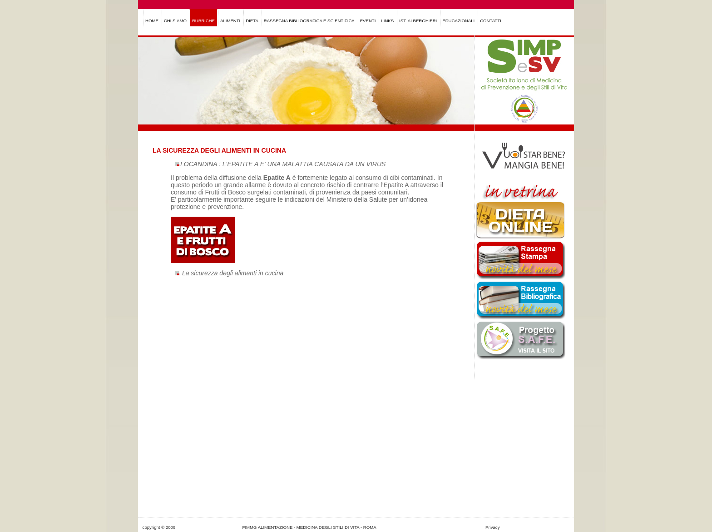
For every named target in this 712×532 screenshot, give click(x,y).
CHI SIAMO (175, 20)
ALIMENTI (230, 20)
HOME (151, 20)
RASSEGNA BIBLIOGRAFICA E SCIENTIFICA (309, 20)
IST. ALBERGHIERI (418, 20)
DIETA (252, 20)
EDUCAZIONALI (458, 20)
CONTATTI (490, 20)
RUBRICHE (203, 20)
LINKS (387, 20)
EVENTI (368, 20)
